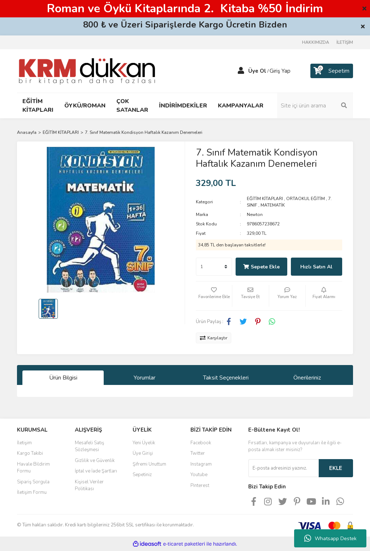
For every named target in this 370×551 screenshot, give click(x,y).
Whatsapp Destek (330, 538)
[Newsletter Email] (283, 468)
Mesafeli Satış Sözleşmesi (89, 446)
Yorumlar (144, 378)
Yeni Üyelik (144, 443)
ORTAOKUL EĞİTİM (305, 199)
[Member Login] (241, 70)
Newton (255, 214)
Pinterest (199, 485)
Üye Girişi (143, 453)
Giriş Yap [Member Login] (280, 71)
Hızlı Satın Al (316, 266)
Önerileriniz (307, 378)
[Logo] (87, 70)
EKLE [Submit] (335, 468)
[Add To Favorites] (214, 296)
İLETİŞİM (344, 42)
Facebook (200, 443)
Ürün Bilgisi (63, 378)
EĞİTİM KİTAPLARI (265, 199)
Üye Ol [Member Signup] (257, 71)
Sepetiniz (142, 474)
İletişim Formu (32, 492)
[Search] (315, 105)
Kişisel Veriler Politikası (89, 485)
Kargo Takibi (30, 453)
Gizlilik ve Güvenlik (95, 460)
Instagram (201, 464)
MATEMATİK (273, 205)
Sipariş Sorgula (33, 482)
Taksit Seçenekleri (226, 378)
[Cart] (331, 71)
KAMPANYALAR (240, 106)
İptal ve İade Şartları (96, 471)
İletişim (24, 443)
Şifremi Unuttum (149, 464)
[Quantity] (214, 267)
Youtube (198, 474)
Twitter (197, 453)
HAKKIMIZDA (315, 42)
